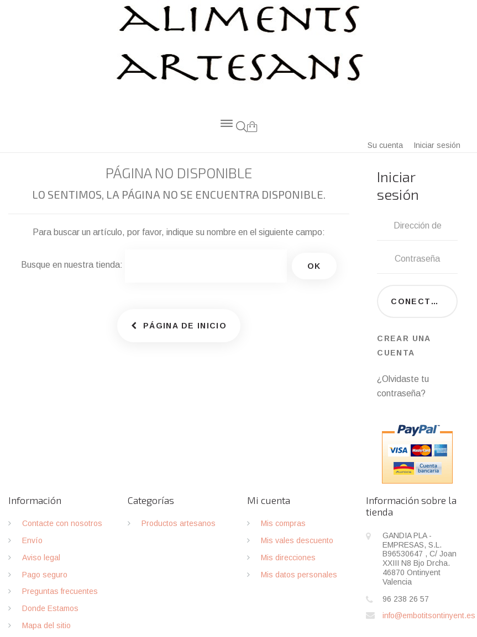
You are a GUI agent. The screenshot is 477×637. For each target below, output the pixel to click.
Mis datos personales (299, 574)
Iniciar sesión (436, 145)
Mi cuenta (268, 500)
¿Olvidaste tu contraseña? (403, 386)
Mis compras (283, 523)
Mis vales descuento (297, 540)
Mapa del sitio (46, 625)
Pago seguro (44, 574)
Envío (32, 540)
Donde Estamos (50, 608)
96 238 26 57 (405, 598)
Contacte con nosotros (62, 523)
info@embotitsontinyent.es (428, 615)
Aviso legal (41, 557)
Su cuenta (385, 145)
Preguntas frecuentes (60, 591)
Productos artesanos (178, 523)
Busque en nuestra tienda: (72, 264)
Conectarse (423, 301)
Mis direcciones (288, 557)
